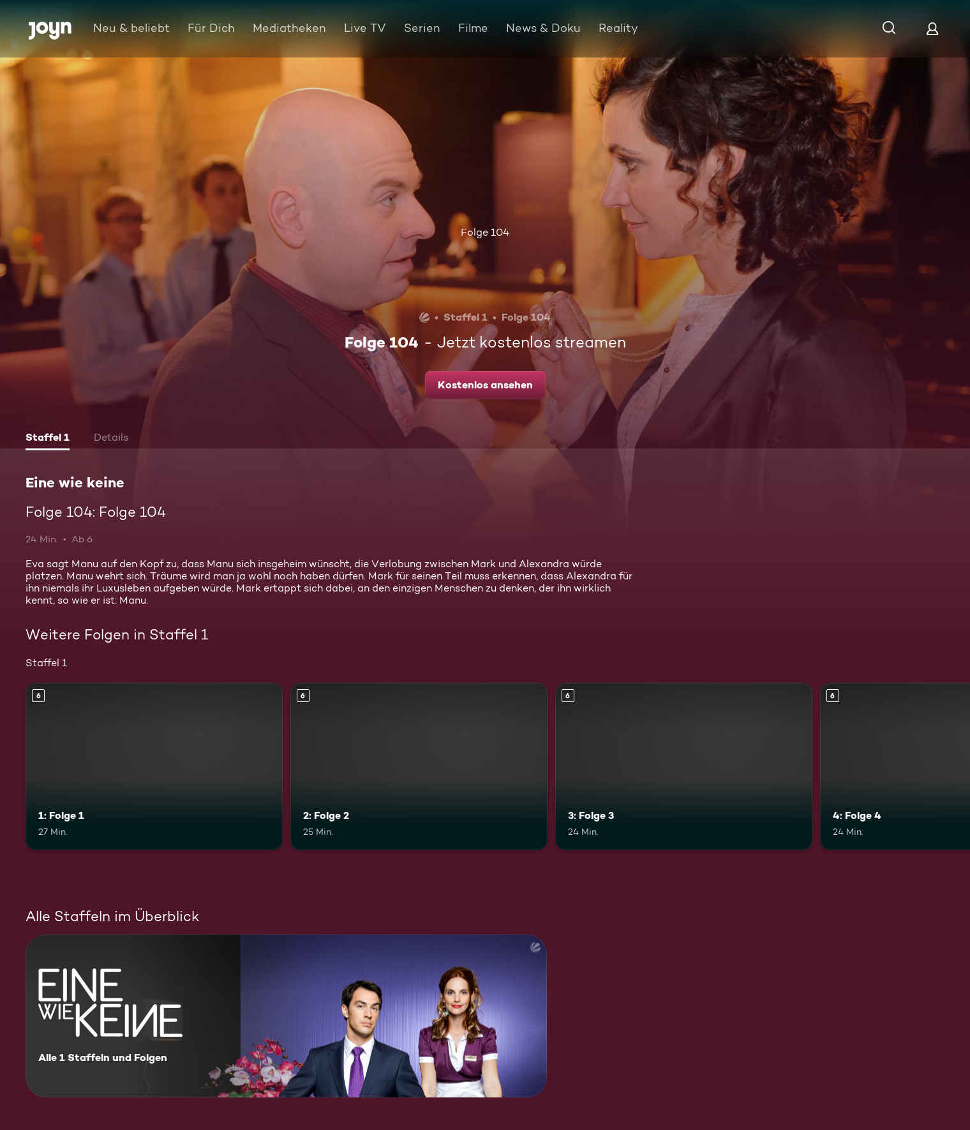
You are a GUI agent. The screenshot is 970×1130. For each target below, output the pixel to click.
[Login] (932, 28)
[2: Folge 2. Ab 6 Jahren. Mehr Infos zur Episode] (419, 766)
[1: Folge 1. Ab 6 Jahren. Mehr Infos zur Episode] (154, 766)
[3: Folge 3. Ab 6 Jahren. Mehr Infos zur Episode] (683, 766)
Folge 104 (485, 232)
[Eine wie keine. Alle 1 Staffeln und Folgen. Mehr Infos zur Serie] (286, 1016)
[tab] (47, 438)
